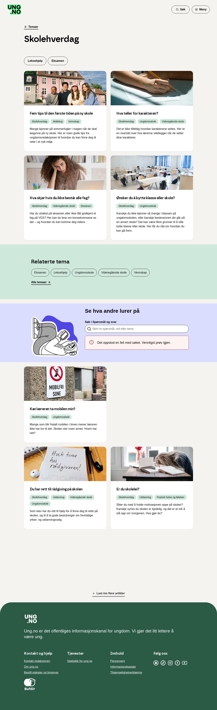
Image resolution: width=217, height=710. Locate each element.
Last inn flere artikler (108, 593)
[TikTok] (163, 662)
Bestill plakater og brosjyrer (41, 672)
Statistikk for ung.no (79, 661)
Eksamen (58, 60)
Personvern (117, 661)
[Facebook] (177, 662)
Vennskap (140, 272)
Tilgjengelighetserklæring (126, 672)
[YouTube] (184, 662)
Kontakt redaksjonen (37, 661)
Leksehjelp (35, 60)
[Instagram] (170, 662)
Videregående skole (114, 272)
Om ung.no (31, 666)
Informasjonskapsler (123, 666)
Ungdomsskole (84, 272)
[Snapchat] (155, 662)
